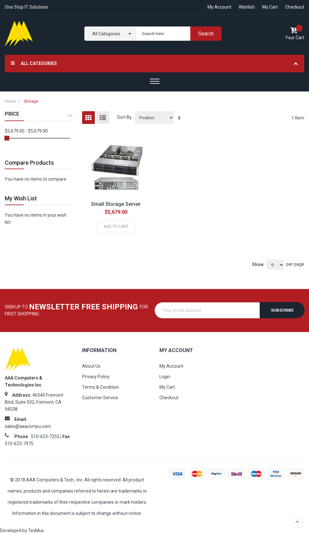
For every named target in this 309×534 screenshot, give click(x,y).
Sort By (124, 117)
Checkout (294, 7)
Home (11, 101)
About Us (91, 366)
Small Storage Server (116, 204)
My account (219, 7)
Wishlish (247, 7)
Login (164, 376)
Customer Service (100, 397)
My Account (171, 366)
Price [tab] (12, 114)
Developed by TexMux (22, 530)
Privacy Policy (95, 376)
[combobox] (177, 33)
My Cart (270, 7)
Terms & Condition (100, 387)
